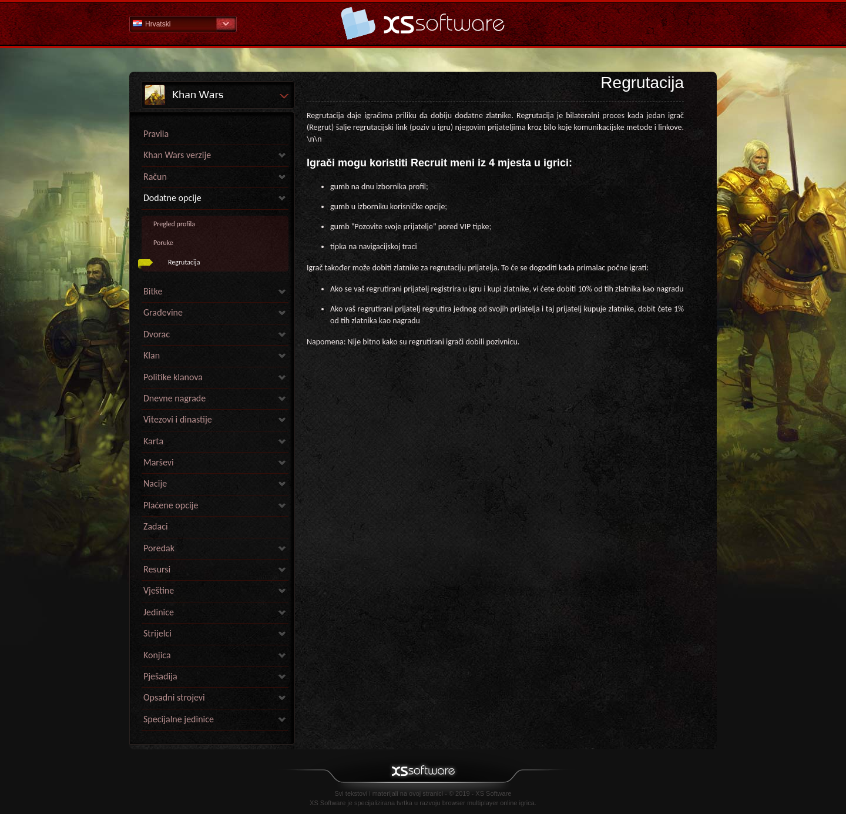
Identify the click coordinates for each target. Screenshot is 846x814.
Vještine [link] (158, 590)
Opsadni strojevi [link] (174, 697)
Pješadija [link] (160, 676)
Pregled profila (174, 224)
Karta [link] (153, 441)
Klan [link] (151, 355)
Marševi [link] (158, 462)
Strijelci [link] (157, 633)
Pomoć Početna (423, 23)
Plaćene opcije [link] (170, 505)
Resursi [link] (156, 569)
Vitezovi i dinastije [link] (177, 419)
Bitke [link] (152, 291)
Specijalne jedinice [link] (178, 719)
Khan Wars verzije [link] (177, 154)
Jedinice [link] (158, 612)
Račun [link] (155, 176)
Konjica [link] (157, 655)
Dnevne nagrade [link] (174, 398)
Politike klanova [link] (173, 377)
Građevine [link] (163, 312)
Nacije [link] (155, 483)
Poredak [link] (158, 548)
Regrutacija (184, 262)
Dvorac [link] (156, 334)
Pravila (156, 133)
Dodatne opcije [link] (172, 197)
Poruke (163, 243)
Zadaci (155, 526)
